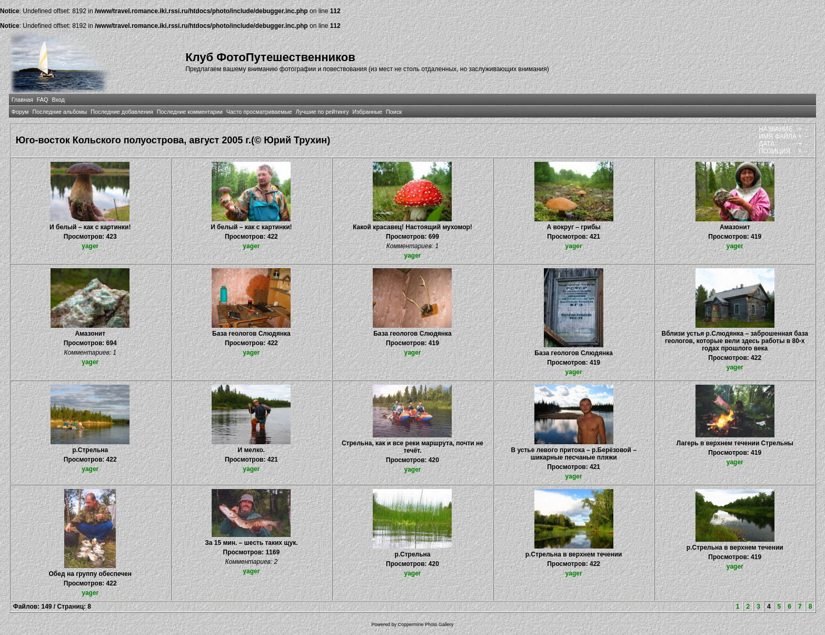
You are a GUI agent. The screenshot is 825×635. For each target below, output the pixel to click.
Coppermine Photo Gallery (425, 624)
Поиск (394, 112)
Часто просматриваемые (259, 112)
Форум (20, 112)
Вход (58, 99)
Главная (22, 99)
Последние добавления (122, 112)
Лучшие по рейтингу (322, 112)
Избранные (367, 112)
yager (90, 246)
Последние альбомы (59, 112)
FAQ (42, 99)
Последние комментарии (190, 112)
